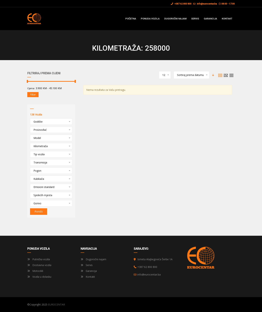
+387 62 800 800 (181, 4)
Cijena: (31, 88)
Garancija (89, 271)
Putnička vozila (38, 259)
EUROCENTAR (56, 304)
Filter (33, 94)
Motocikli (35, 271)
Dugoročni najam (93, 259)
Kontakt (88, 276)
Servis (87, 265)
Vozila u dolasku (39, 276)
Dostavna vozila (39, 265)
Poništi (39, 211)
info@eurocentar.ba (207, 4)
